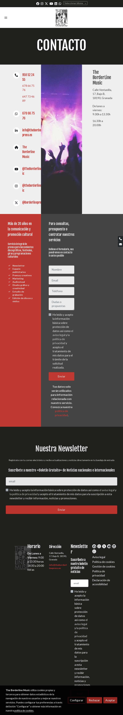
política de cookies (23, 710)
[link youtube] (51, 3)
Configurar (76, 700)
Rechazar (94, 700)
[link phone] (120, 238)
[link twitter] (46, 3)
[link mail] (120, 244)
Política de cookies (103, 562)
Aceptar (110, 700)
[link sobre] (15, 557)
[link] (61, 17)
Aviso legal (98, 557)
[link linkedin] (55, 3)
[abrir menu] (6, 17)
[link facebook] (37, 3)
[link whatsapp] (60, 3)
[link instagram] (42, 3)
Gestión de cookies (103, 566)
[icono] (16, 75)
